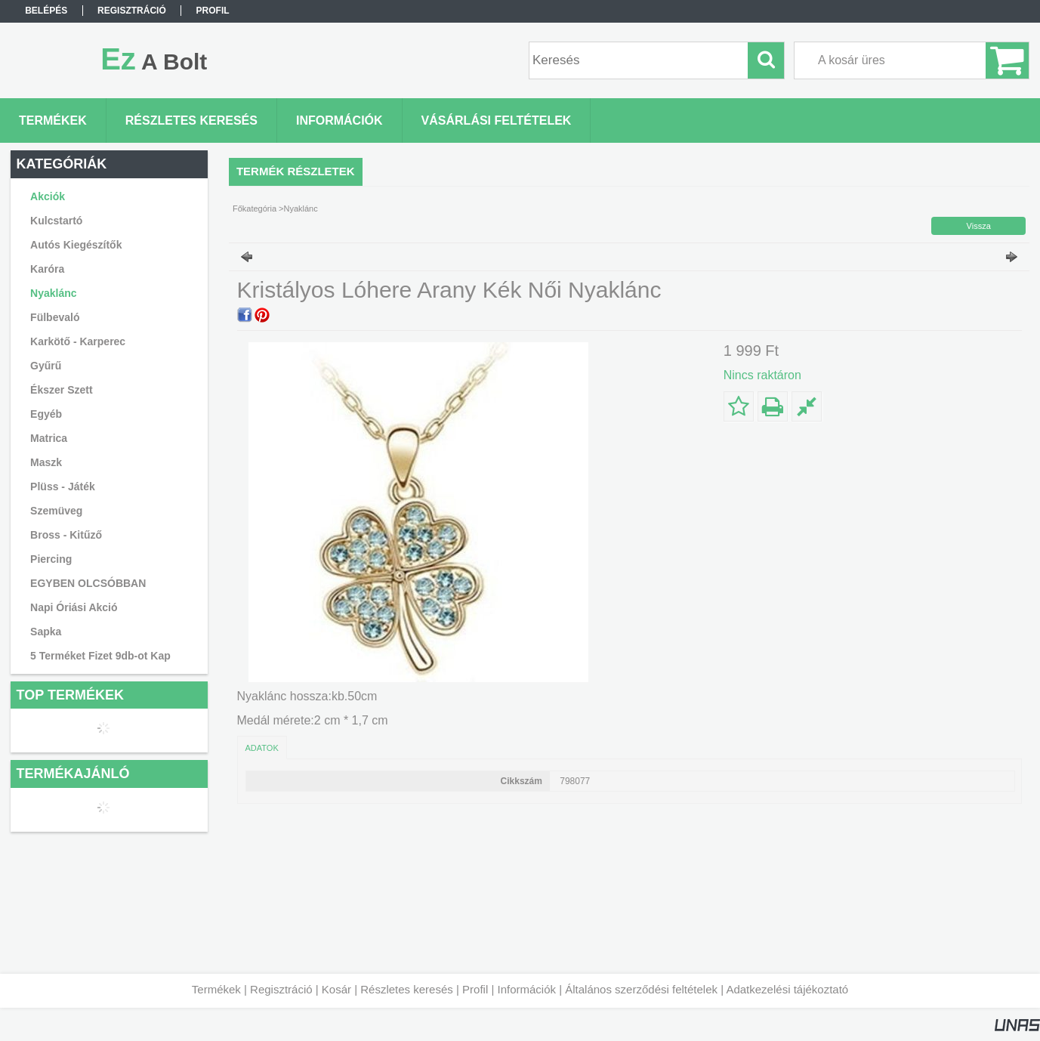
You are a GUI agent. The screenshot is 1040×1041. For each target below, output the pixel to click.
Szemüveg (56, 511)
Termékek (216, 989)
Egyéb (46, 414)
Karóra (47, 269)
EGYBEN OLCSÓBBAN (88, 583)
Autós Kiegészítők (76, 245)
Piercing (51, 559)
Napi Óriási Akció (73, 607)
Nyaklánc (53, 293)
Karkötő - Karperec (77, 341)
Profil (475, 989)
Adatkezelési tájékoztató (787, 989)
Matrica (48, 438)
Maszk (46, 462)
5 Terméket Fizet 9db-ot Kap (100, 656)
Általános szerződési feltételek (641, 989)
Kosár (336, 989)
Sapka (45, 632)
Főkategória (254, 208)
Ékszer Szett (61, 390)
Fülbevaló (54, 317)
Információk (526, 989)
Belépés (46, 10)
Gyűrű (45, 366)
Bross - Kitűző (66, 535)
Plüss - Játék (62, 486)
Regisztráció (281, 989)
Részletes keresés (406, 989)
